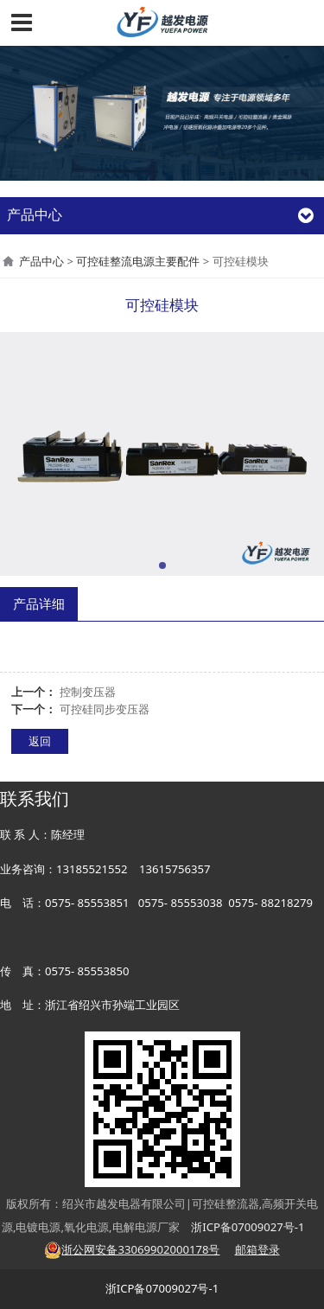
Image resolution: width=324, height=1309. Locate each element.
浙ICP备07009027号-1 (162, 1288)
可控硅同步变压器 (104, 709)
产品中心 (41, 261)
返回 (40, 741)
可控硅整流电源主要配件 (138, 261)
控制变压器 (88, 691)
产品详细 (39, 603)
